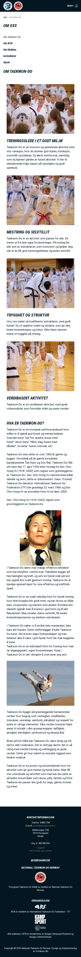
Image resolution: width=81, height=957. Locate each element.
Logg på (40, 847)
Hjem (5, 17)
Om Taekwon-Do (12, 37)
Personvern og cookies (40, 850)
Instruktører (9, 56)
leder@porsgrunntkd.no (44, 825)
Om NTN (7, 43)
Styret (6, 62)
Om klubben (9, 49)
